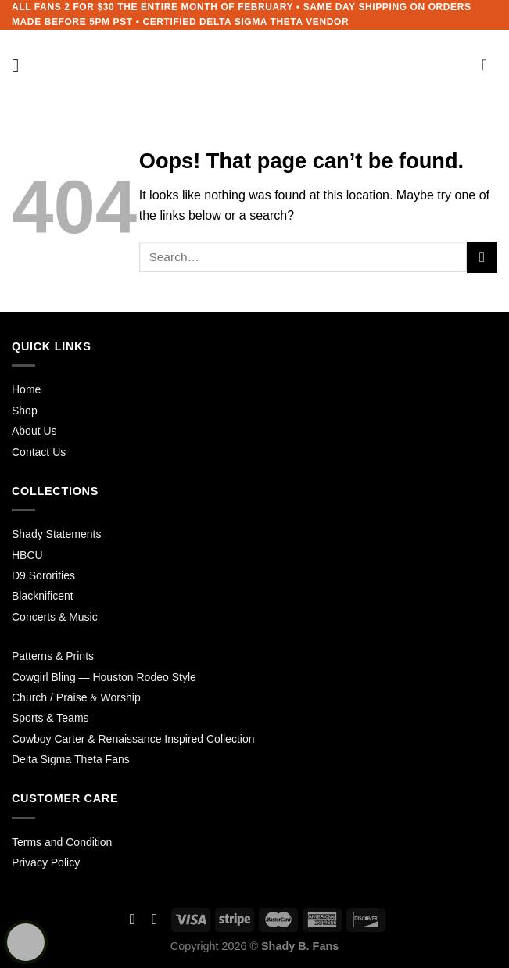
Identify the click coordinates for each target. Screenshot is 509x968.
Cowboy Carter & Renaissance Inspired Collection (133, 739)
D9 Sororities (43, 575)
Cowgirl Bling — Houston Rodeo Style (104, 677)
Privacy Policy (46, 862)
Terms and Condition (62, 842)
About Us (34, 431)
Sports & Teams (50, 718)
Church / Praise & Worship (76, 697)
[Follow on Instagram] (154, 919)
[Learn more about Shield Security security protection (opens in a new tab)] (26, 942)
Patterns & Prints (53, 656)
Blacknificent (42, 596)
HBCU (27, 555)
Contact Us (39, 452)
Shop (25, 410)
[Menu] (21, 65)
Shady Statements (56, 534)
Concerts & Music (55, 617)
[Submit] (482, 257)
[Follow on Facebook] (132, 919)
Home (26, 389)
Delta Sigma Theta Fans (71, 759)
